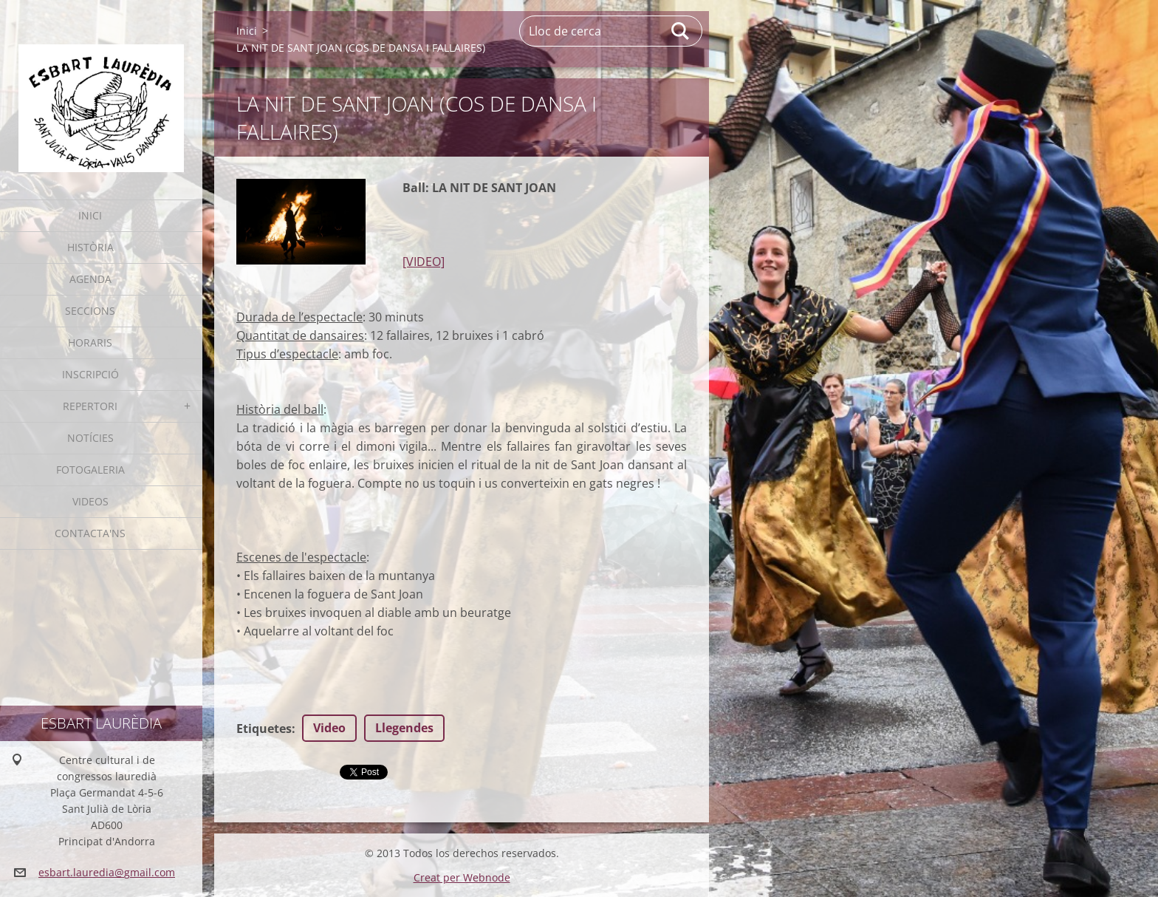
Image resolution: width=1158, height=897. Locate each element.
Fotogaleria (90, 470)
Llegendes (404, 728)
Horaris (90, 342)
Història (90, 247)
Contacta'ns (90, 533)
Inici (90, 215)
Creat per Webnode (462, 877)
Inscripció (90, 374)
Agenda (90, 279)
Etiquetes (264, 728)
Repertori (90, 406)
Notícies (90, 438)
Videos (90, 501)
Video (329, 728)
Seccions (90, 311)
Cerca (681, 31)
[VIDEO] (423, 261)
